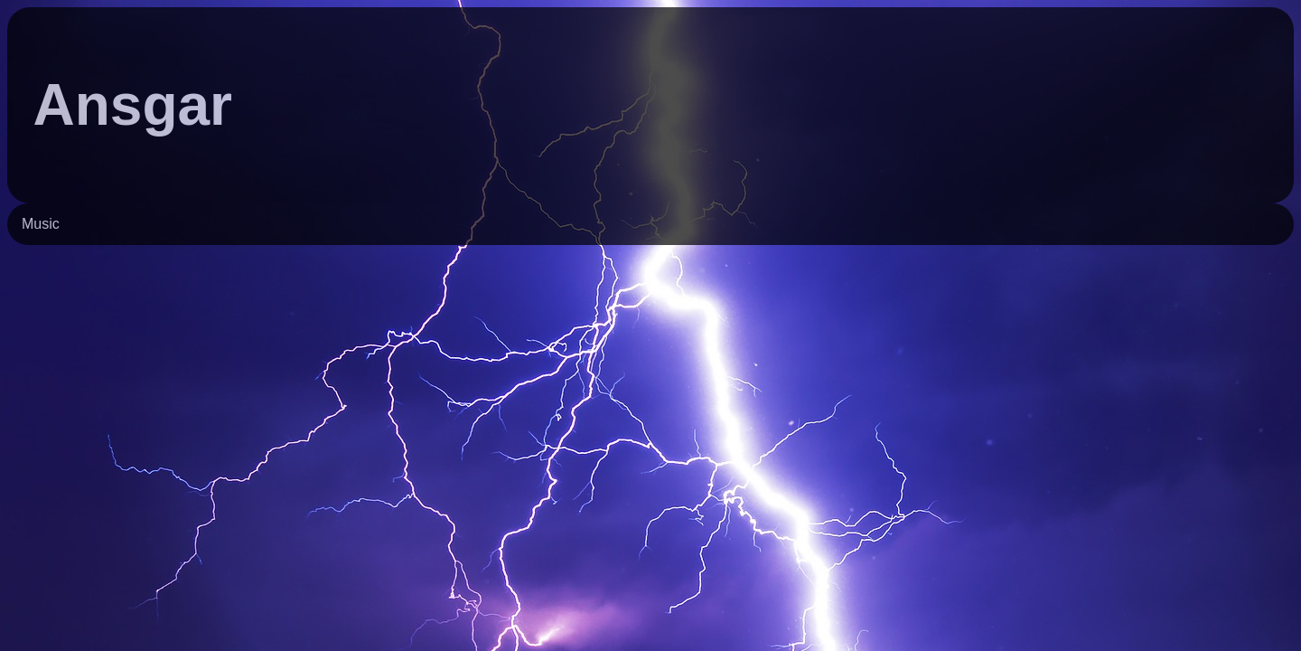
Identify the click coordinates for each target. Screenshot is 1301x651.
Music (41, 223)
